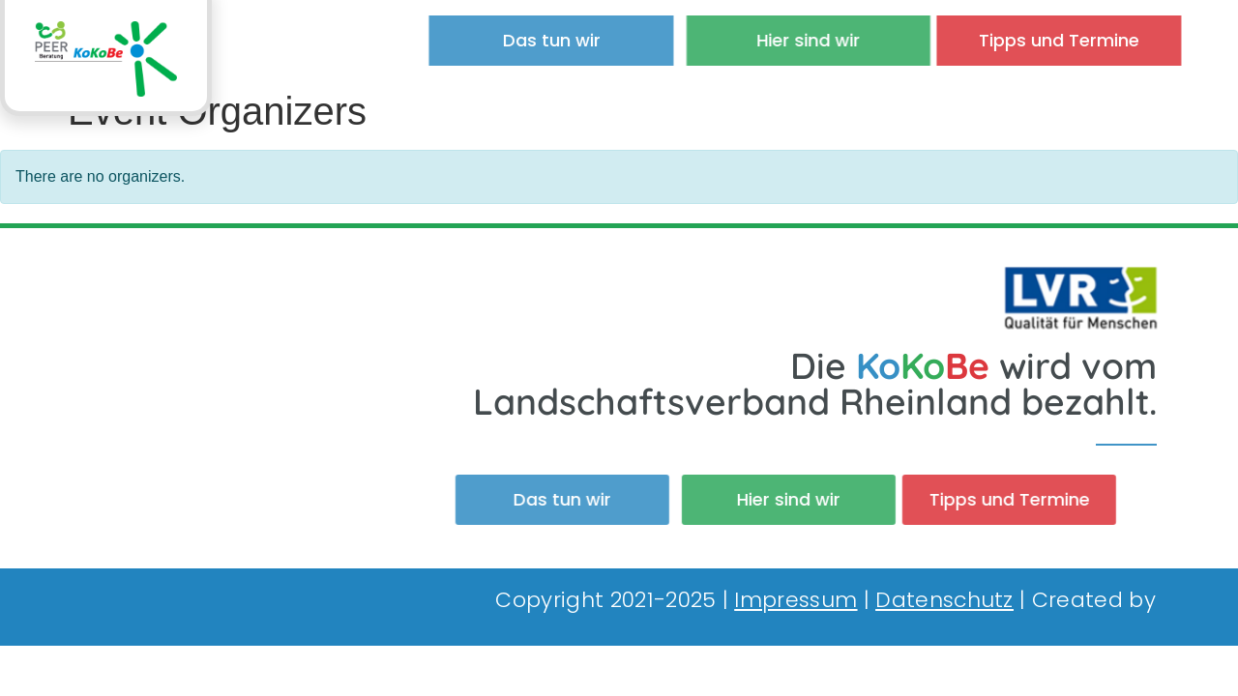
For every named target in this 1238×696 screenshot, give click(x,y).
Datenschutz (944, 600)
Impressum (795, 600)
